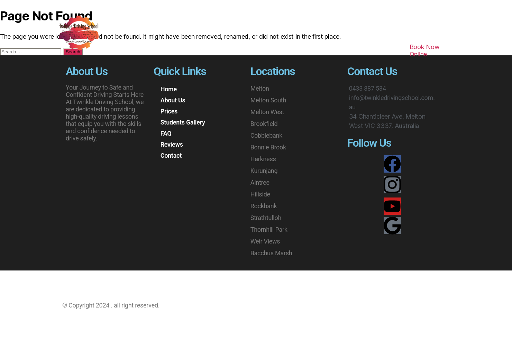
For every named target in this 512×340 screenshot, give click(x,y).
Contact (335, 50)
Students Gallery (227, 50)
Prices (182, 50)
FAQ (269, 50)
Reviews (300, 50)
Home (114, 50)
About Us (148, 50)
